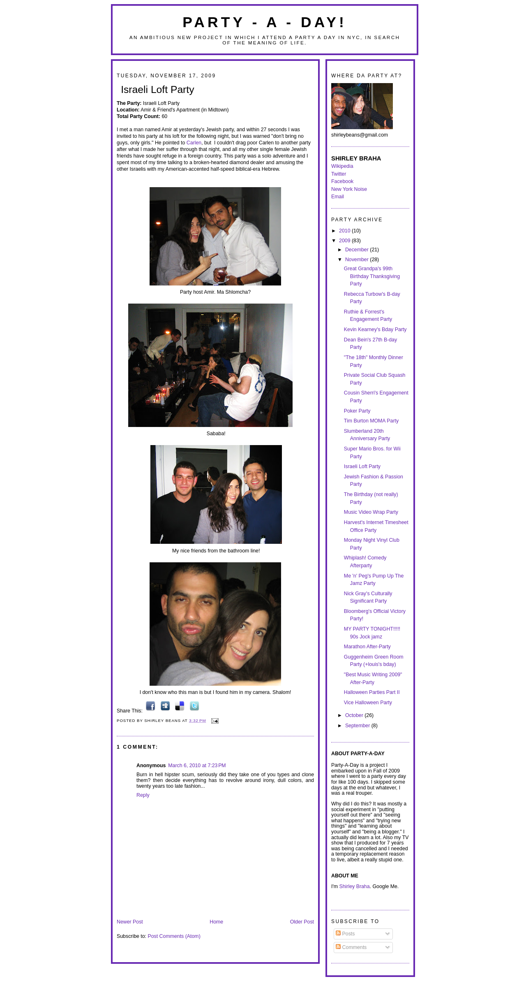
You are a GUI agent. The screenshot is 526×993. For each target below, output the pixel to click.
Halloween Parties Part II (372, 692)
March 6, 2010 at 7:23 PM (197, 765)
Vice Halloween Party (368, 702)
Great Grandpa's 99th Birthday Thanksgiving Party (372, 276)
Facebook (342, 181)
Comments (351, 947)
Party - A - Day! (264, 22)
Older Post (302, 922)
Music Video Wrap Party (371, 512)
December (357, 250)
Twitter (338, 174)
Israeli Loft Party (157, 89)
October (355, 715)
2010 (345, 231)
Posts (345, 934)
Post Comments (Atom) (174, 936)
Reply (143, 795)
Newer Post (130, 922)
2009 (345, 241)
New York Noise (349, 189)
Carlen (194, 143)
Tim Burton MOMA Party (371, 421)
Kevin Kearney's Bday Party (375, 329)
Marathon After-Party (367, 647)
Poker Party (357, 411)
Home (216, 922)
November (357, 259)
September (358, 726)
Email (337, 197)
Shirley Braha (354, 886)
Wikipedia (342, 166)
